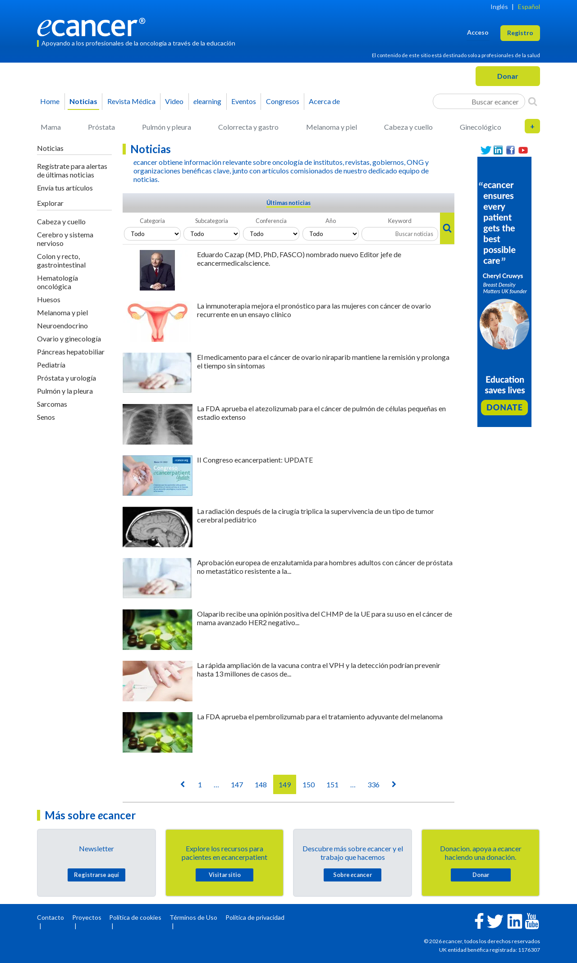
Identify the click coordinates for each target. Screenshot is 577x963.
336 (373, 784)
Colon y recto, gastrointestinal (61, 260)
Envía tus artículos (65, 187)
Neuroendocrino (62, 325)
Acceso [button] (478, 32)
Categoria (152, 220)
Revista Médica (131, 101)
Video (174, 101)
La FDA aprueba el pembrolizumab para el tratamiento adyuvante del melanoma (320, 716)
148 (261, 784)
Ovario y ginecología (69, 338)
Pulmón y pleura (166, 127)
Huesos (48, 299)
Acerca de (324, 101)
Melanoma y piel (331, 127)
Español (529, 6)
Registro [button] (520, 32)
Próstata (101, 127)
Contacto (50, 917)
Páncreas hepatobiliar (71, 351)
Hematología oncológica (57, 282)
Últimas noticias (288, 202)
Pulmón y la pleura (65, 390)
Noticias (83, 101)
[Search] (532, 101)
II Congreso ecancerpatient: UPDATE (255, 459)
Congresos (282, 101)
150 (308, 784)
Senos (46, 417)
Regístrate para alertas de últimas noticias (72, 170)
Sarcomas (52, 404)
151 (332, 784)
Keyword (400, 220)
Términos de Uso (193, 917)
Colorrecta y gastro (248, 127)
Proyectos (86, 917)
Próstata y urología (66, 377)
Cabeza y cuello (408, 127)
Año (330, 220)
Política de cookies (135, 917)
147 (237, 784)
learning (207, 101)
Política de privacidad (254, 917)
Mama (51, 127)
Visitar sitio (225, 874)
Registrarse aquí (96, 874)
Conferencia (271, 220)
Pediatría (51, 364)
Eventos (243, 101)
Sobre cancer (352, 874)
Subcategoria (211, 220)
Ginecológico (480, 127)
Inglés (499, 6)
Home (50, 101)
